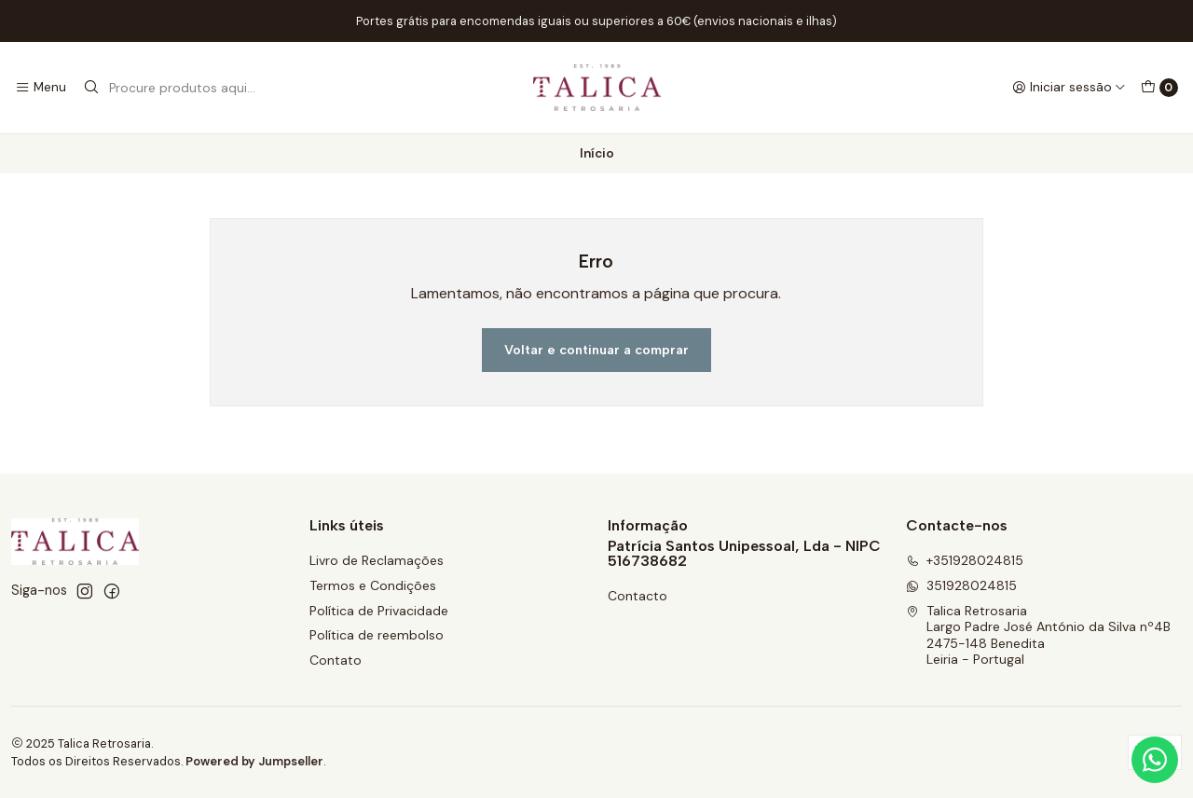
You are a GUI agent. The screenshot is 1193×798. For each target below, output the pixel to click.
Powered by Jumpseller (254, 761)
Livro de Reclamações (376, 560)
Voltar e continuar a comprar (596, 349)
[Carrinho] (1159, 88)
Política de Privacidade (378, 610)
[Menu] (40, 88)
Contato (335, 660)
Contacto (637, 595)
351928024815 (961, 585)
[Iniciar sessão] (1069, 88)
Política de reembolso (376, 634)
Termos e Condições (372, 585)
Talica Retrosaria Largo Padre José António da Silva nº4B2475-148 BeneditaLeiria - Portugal (1038, 635)
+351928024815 (964, 560)
